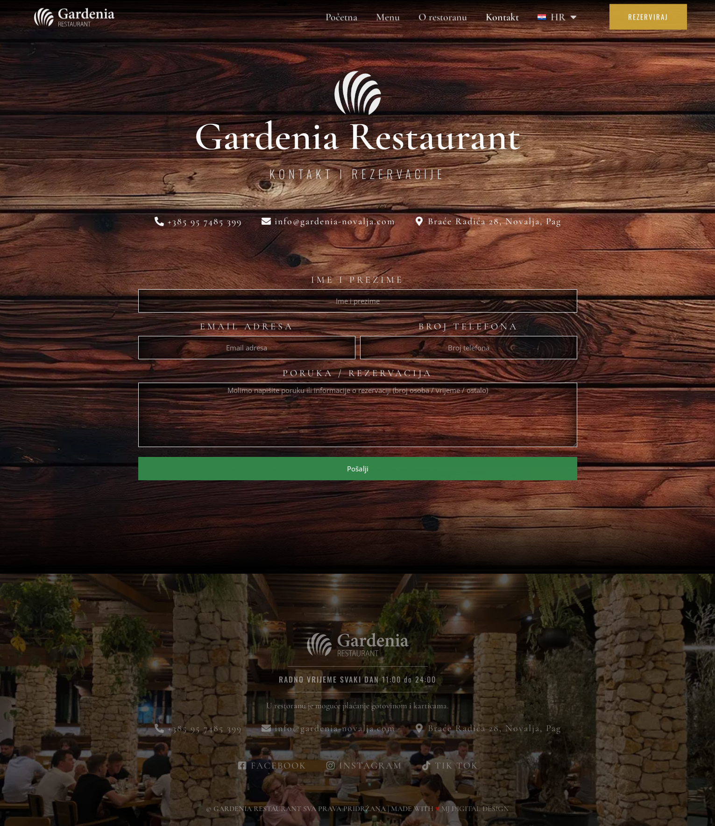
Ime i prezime (357, 280)
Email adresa (247, 327)
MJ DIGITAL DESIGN (475, 808)
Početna (341, 13)
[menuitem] (557, 13)
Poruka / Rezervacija (357, 374)
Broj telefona (468, 327)
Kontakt (502, 13)
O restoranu (442, 13)
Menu (388, 13)
